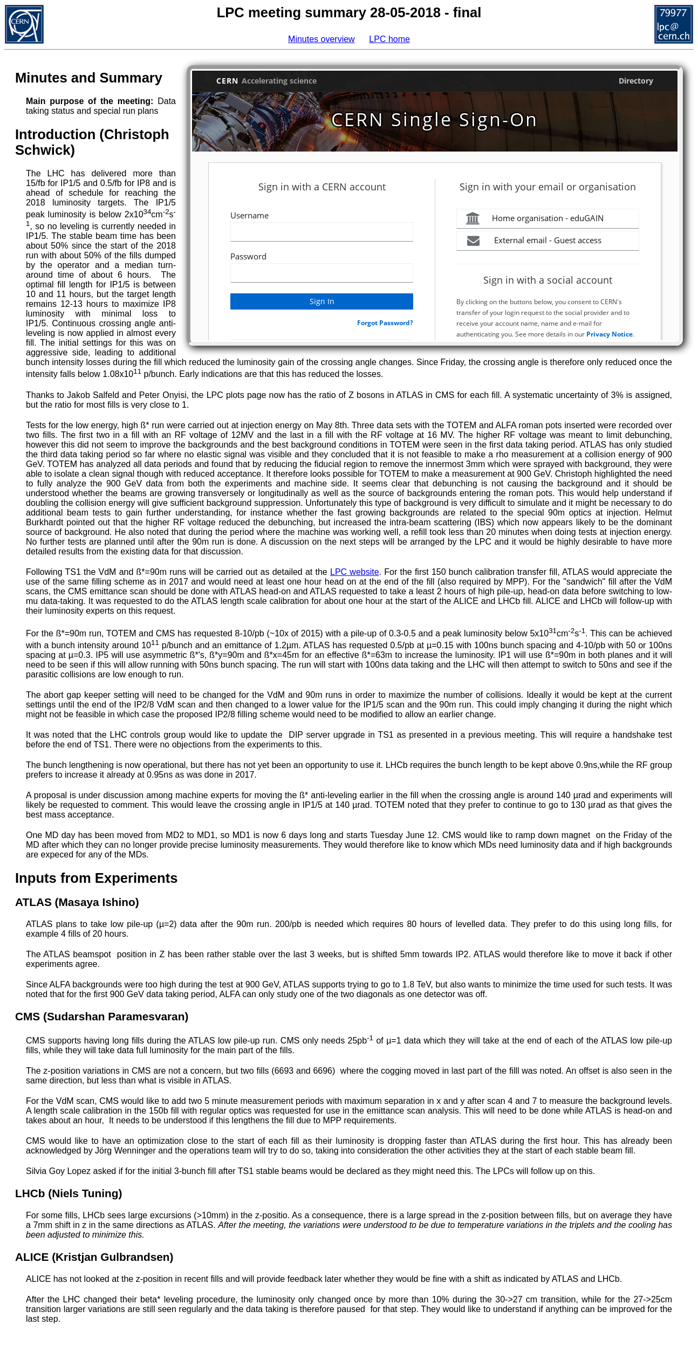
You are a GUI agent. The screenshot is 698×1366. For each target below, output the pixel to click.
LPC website (354, 571)
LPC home (389, 39)
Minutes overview (321, 39)
